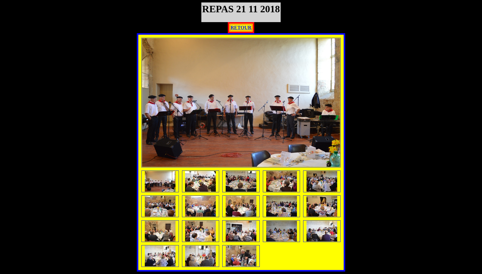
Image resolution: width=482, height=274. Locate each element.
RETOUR (241, 27)
